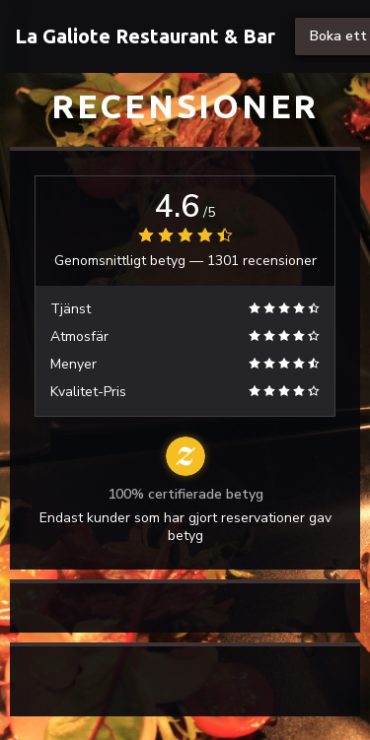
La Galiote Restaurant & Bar (145, 36)
